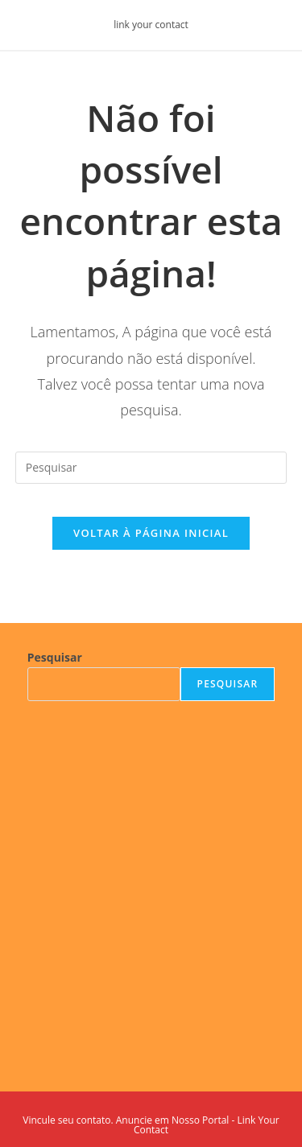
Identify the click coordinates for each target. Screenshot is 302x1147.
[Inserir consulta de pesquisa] (151, 468)
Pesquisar (54, 657)
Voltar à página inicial (151, 533)
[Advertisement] (151, 884)
